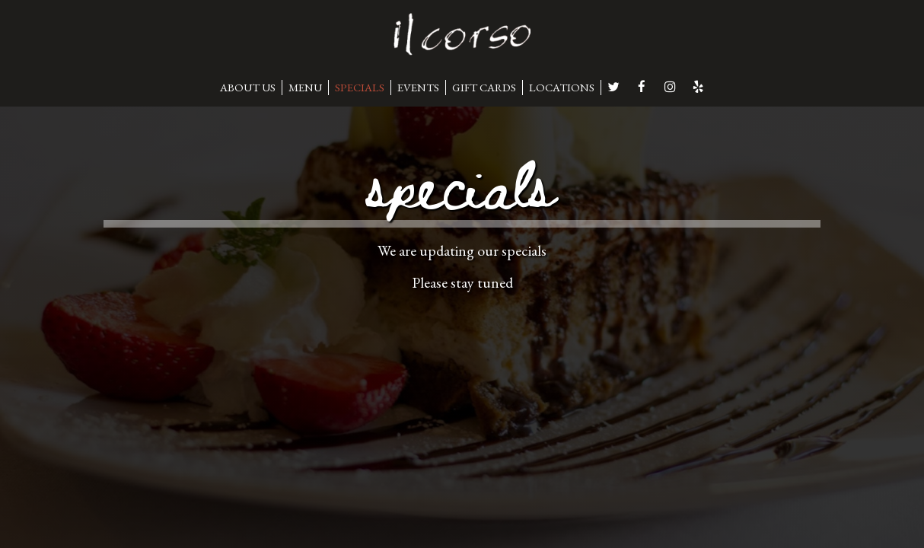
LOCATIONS (561, 87)
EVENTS (418, 87)
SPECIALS (359, 87)
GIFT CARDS (484, 87)
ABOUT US (248, 87)
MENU (305, 87)
